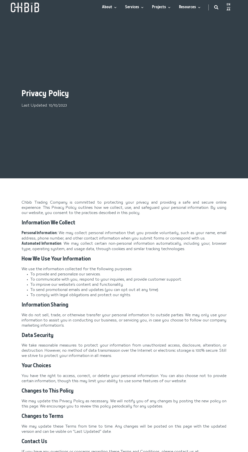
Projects (161, 7)
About (109, 7)
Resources (189, 7)
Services (134, 7)
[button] (216, 7)
